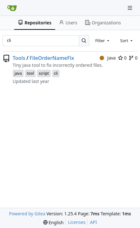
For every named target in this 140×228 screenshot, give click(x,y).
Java (108, 58)
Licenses (77, 222)
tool (30, 73)
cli (56, 73)
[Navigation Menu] (130, 8)
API (93, 222)
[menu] (53, 222)
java (18, 73)
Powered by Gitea (27, 214)
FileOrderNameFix (52, 58)
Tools (19, 58)
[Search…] (84, 40)
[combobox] (102, 41)
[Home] (12, 8)
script (44, 73)
